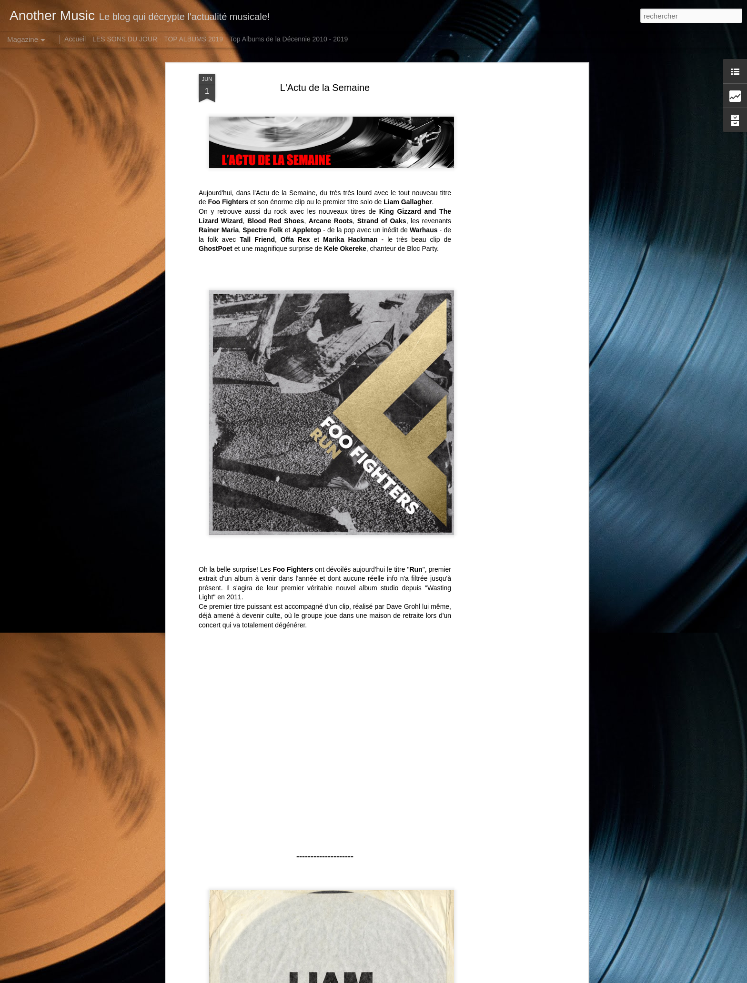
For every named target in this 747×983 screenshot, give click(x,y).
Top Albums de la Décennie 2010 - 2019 (289, 39)
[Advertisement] (503, 224)
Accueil (75, 39)
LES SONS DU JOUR (124, 39)
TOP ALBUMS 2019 (193, 39)
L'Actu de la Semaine (325, 87)
